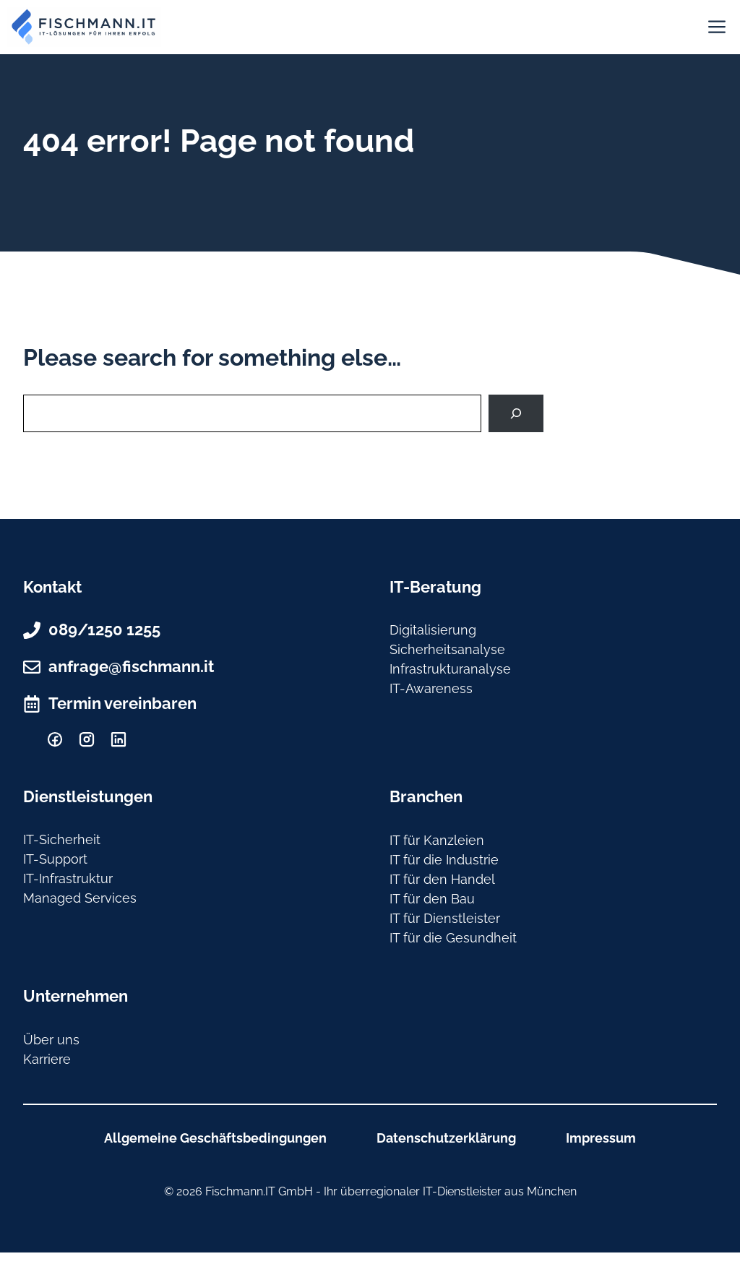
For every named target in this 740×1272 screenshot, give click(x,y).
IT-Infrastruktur (68, 878)
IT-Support (55, 859)
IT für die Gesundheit (453, 937)
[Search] (516, 413)
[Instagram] (86, 739)
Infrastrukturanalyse (450, 668)
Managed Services (80, 898)
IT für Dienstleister (445, 918)
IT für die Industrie (444, 859)
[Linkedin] (118, 739)
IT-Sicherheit (61, 839)
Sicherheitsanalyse (447, 649)
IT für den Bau (432, 898)
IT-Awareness (431, 688)
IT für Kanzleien (437, 840)
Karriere (47, 1059)
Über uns (51, 1039)
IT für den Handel (442, 879)
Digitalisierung (433, 629)
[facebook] (55, 739)
